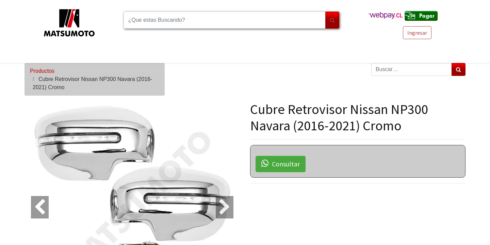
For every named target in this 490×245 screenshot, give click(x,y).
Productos (42, 71)
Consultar (280, 163)
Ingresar (417, 32)
